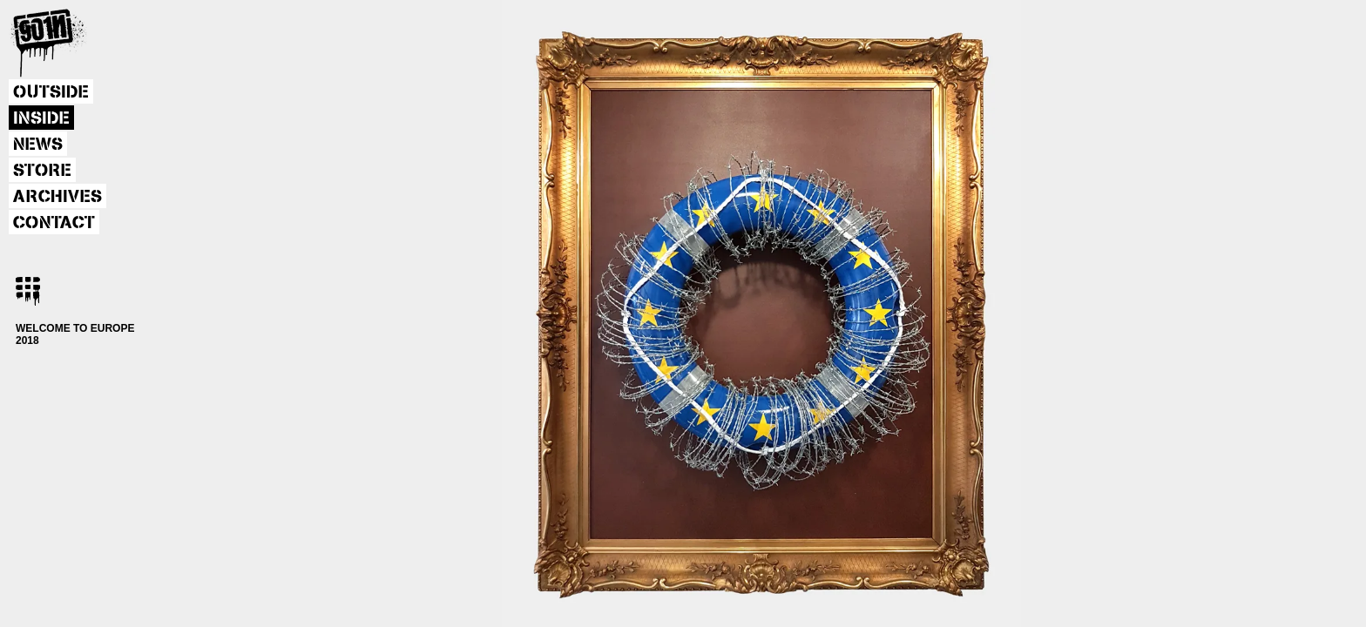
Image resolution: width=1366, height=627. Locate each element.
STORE (42, 170)
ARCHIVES (57, 197)
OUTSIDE (51, 92)
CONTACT (54, 223)
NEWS (38, 144)
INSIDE (41, 118)
